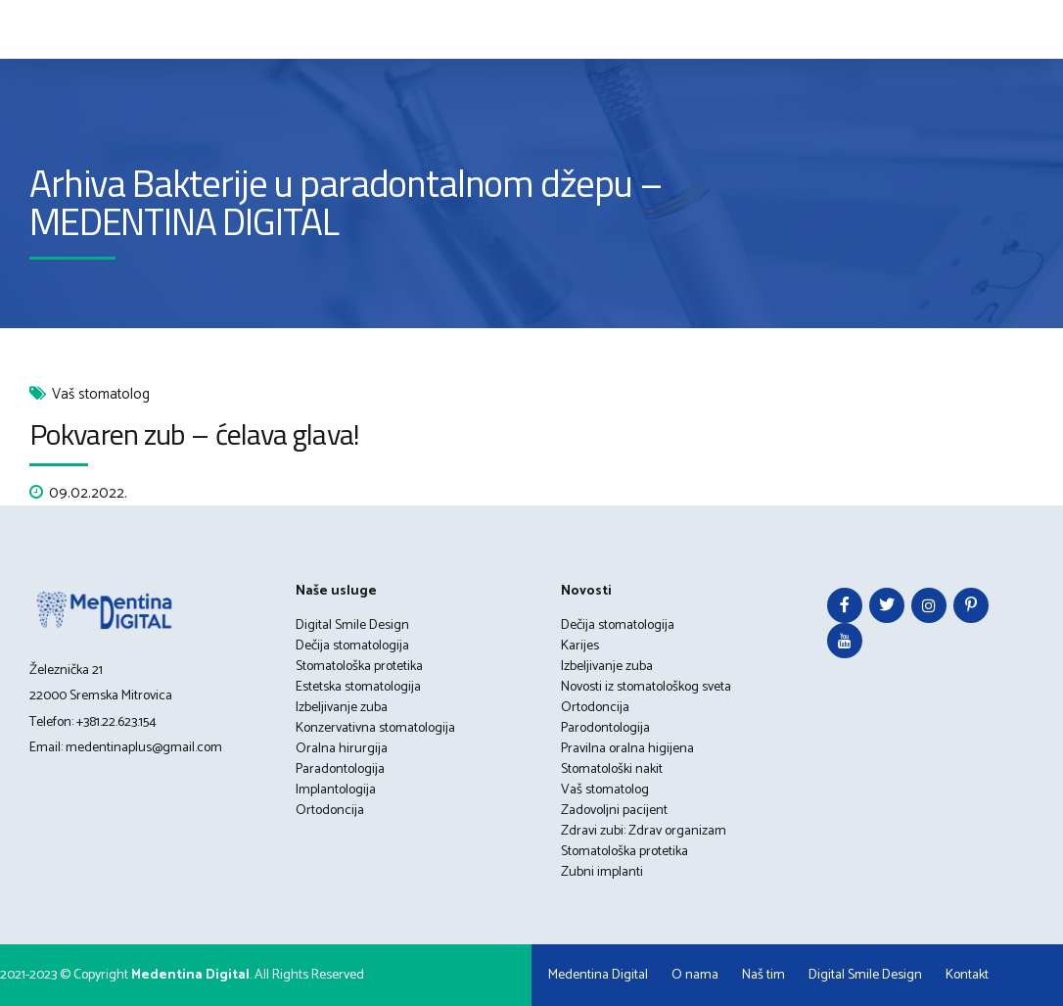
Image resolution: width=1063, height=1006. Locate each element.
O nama (694, 975)
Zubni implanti (602, 872)
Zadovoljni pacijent (614, 810)
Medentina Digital (598, 975)
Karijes (580, 646)
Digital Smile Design (352, 625)
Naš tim (763, 975)
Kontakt (967, 975)
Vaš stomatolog (101, 395)
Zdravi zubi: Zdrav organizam (643, 831)
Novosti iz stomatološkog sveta (646, 687)
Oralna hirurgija (342, 749)
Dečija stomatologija (352, 646)
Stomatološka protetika (359, 666)
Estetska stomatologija (358, 687)
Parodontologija (605, 728)
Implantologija (336, 790)
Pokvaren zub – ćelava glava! (194, 433)
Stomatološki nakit (612, 769)
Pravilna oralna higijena (627, 749)
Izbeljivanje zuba (342, 707)
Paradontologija (340, 769)
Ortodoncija (330, 810)
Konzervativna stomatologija (375, 728)
